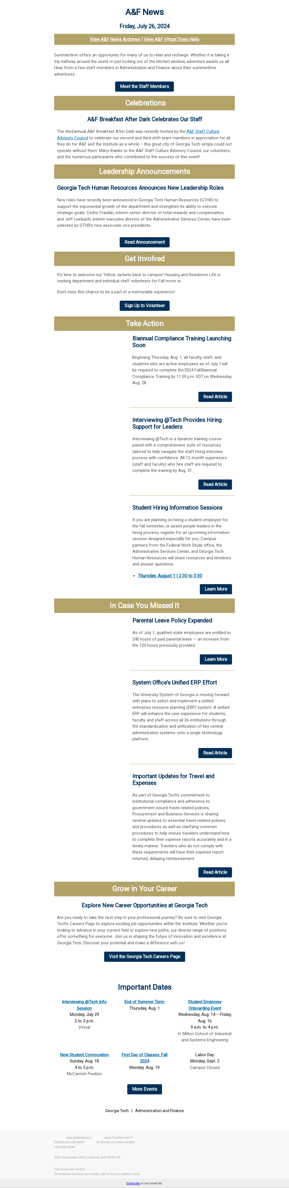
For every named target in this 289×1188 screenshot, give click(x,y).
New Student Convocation (84, 1054)
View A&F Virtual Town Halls (171, 39)
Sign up (91, 1142)
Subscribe (133, 1183)
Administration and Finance (159, 1110)
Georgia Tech (117, 1110)
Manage (59, 1137)
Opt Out (97, 1137)
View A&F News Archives (115, 39)
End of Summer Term (144, 1001)
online (80, 1147)
